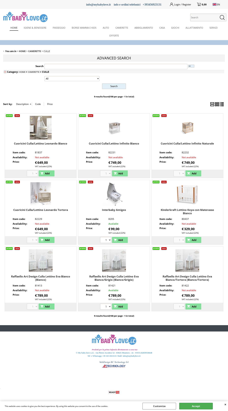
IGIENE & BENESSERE (35, 27)
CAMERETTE (121, 27)
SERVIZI (213, 27)
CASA (162, 27)
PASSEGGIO (59, 27)
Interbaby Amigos (114, 210)
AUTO (106, 27)
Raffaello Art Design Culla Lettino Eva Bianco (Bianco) (40, 278)
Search (39, 66)
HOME (13, 27)
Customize (159, 406)
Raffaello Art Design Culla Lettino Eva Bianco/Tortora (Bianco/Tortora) (187, 278)
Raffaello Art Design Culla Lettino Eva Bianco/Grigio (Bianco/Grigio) (114, 278)
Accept (196, 406)
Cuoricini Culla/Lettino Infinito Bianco (114, 143)
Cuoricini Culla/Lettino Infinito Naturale (187, 143)
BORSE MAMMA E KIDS (84, 27)
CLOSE (225, 404)
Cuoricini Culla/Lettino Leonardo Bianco (40, 143)
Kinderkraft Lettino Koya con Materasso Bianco (187, 211)
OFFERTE (114, 35)
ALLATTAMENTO (194, 27)
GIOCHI (175, 27)
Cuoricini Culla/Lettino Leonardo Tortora (40, 210)
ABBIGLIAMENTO (143, 27)
